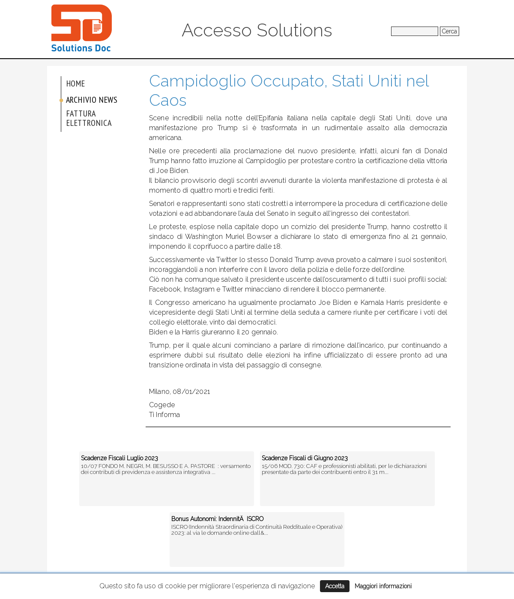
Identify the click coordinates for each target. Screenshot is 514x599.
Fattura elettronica (89, 118)
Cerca (449, 31)
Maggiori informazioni (383, 586)
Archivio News (92, 99)
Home (75, 83)
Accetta (334, 586)
